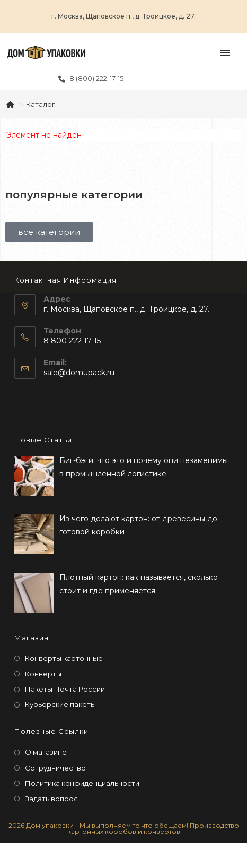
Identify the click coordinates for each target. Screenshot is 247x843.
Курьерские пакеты (60, 704)
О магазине (46, 752)
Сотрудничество (55, 768)
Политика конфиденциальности (82, 783)
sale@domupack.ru (78, 372)
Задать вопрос (51, 798)
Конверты (43, 673)
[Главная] (11, 104)
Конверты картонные (64, 658)
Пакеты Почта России (65, 689)
